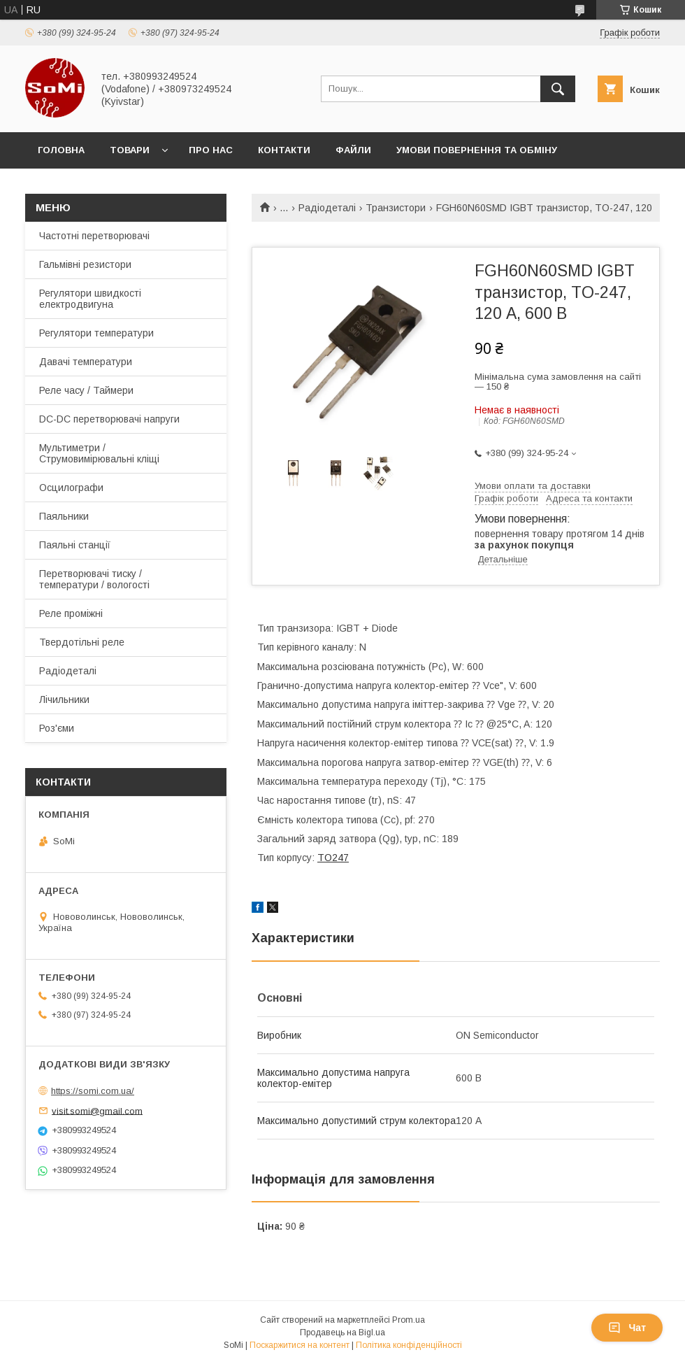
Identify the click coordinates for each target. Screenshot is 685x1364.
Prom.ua (408, 1320)
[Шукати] (557, 89)
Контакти (284, 150)
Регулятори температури (96, 333)
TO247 (333, 857)
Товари (130, 150)
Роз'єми (56, 728)
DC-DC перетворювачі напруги (109, 419)
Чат (627, 1327)
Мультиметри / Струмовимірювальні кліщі (99, 453)
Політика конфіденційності (409, 1345)
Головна (61, 150)
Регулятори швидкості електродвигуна (90, 298)
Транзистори (396, 207)
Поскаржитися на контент (299, 1345)
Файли (353, 150)
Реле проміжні (71, 613)
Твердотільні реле (81, 642)
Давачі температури (85, 361)
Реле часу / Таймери (86, 390)
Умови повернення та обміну (476, 150)
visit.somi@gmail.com (97, 1110)
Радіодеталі (327, 207)
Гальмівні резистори (85, 264)
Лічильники (64, 699)
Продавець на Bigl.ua (342, 1332)
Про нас (211, 150)
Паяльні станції (74, 544)
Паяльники (64, 516)
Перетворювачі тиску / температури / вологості (94, 579)
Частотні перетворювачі (94, 235)
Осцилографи (71, 487)
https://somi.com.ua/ (92, 1091)
